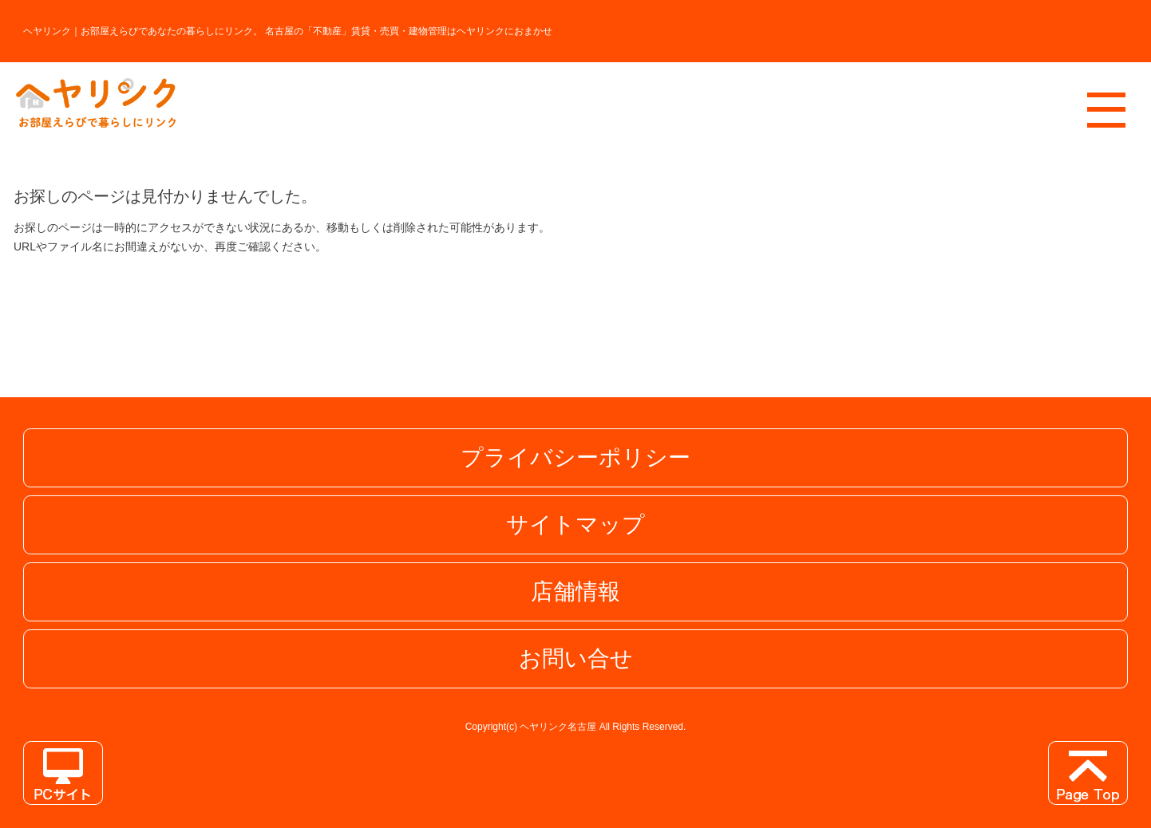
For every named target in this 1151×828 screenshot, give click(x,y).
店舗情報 (575, 591)
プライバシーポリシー (575, 457)
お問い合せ (576, 658)
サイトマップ (575, 524)
